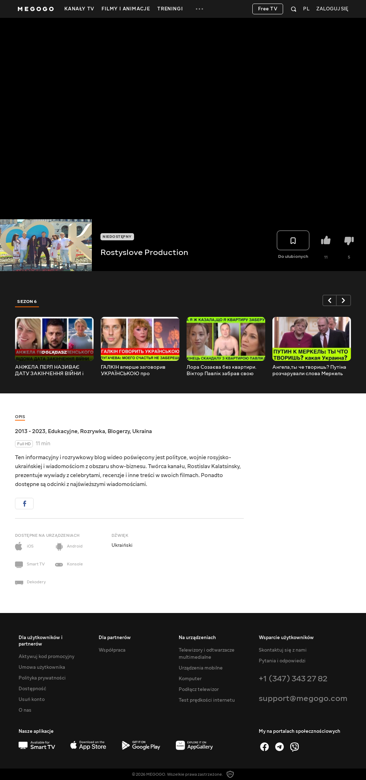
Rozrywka (92, 431)
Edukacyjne (63, 431)
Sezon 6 (27, 301)
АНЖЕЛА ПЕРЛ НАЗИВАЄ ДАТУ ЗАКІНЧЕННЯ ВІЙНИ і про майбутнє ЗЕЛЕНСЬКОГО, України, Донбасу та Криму (52, 370)
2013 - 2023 (30, 431)
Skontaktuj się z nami (283, 650)
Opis (20, 417)
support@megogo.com (303, 698)
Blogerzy (119, 431)
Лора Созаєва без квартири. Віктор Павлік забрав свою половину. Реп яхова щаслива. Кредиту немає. (224, 370)
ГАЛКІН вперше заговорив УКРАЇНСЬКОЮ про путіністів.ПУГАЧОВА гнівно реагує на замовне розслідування (135, 370)
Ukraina (142, 431)
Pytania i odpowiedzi (282, 661)
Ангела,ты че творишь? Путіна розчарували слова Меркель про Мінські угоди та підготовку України (311, 370)
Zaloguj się (332, 9)
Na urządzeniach (197, 637)
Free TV (268, 9)
